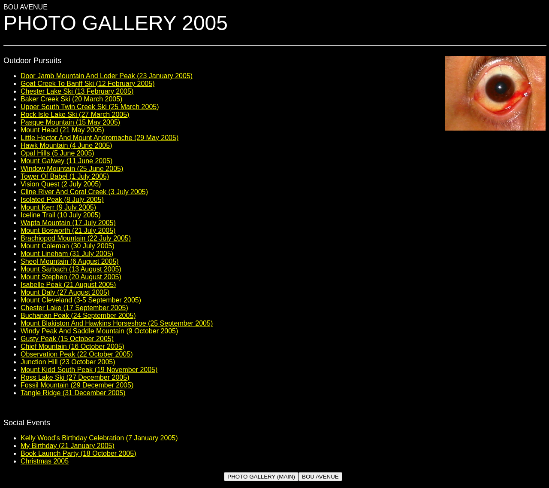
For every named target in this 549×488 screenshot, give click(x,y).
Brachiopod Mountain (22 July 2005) (76, 238)
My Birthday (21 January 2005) (68, 445)
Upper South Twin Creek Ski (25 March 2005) (90, 106)
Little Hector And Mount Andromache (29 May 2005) (99, 137)
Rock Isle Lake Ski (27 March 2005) (75, 114)
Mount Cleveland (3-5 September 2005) (81, 300)
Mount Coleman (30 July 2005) (68, 246)
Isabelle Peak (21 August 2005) (68, 284)
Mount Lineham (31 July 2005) (67, 253)
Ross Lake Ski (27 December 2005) (75, 377)
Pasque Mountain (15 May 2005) (70, 122)
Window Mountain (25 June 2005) (72, 168)
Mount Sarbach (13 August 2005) (71, 269)
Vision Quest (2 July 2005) (61, 184)
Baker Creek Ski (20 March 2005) (71, 99)
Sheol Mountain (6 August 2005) (70, 261)
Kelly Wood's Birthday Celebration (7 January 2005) (99, 438)
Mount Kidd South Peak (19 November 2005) (89, 369)
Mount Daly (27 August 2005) (65, 292)
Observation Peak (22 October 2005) (77, 354)
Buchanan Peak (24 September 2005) (78, 315)
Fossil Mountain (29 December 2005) (77, 385)
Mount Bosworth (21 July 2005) (68, 230)
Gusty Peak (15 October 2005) (67, 338)
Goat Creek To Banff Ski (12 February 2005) (87, 83)
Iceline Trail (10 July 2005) (61, 215)
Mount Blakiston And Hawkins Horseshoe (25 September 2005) (117, 323)
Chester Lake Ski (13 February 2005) (77, 91)
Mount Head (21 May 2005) (62, 130)
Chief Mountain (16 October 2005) (72, 346)
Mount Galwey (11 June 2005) (66, 161)
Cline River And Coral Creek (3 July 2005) (84, 191)
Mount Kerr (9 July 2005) (58, 207)
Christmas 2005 (45, 461)
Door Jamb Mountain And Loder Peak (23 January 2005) (107, 75)
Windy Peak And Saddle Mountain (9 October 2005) (99, 331)
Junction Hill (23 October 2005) (68, 362)
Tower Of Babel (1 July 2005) (65, 176)
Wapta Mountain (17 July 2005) (68, 222)
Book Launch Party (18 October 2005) (78, 453)
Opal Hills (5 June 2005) (57, 153)
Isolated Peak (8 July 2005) (62, 199)
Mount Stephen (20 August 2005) (71, 277)
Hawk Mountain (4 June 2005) (66, 145)
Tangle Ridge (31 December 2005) (73, 392)
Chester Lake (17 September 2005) (74, 307)
